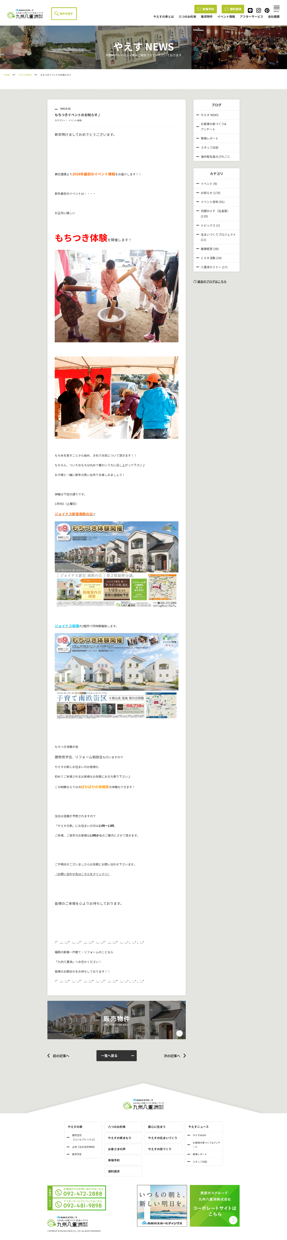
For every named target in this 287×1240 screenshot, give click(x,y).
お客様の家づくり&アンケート (211, 126)
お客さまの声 (117, 1149)
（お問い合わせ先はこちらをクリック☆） (82, 874)
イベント (207, 183)
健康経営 (207, 249)
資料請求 (232, 9)
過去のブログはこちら (210, 281)
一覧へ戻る (117, 1055)
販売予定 (74, 1154)
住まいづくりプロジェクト (218, 234)
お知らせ (207, 193)
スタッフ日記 (207, 147)
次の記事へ (172, 1055)
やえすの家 (75, 1126)
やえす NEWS (25, 74)
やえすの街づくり (160, 1149)
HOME (7, 74)
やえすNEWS (196, 1135)
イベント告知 (75, 120)
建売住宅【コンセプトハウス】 (81, 1137)
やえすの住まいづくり (162, 1138)
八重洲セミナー (211, 267)
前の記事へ (61, 1055)
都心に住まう (157, 1126)
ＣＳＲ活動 (208, 258)
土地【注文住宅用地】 (81, 1147)
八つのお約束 (117, 1126)
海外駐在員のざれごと (213, 156)
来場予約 (205, 9)
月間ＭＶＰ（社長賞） (215, 211)
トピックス (208, 225)
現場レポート (207, 138)
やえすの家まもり (119, 1138)
